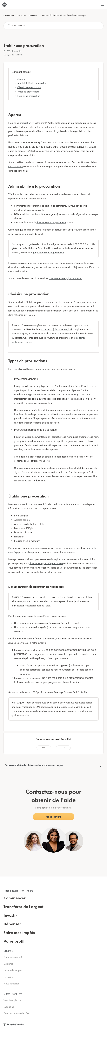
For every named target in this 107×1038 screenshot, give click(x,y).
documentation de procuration (51, 222)
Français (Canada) (15, 1024)
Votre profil (21, 15)
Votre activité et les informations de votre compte (64, 15)
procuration (25, 122)
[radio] (43, 747)
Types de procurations (28, 91)
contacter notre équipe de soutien (65, 278)
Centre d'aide (9, 15)
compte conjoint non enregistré (56, 329)
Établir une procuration (28, 95)
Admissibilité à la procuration (31, 83)
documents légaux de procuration (46, 563)
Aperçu (21, 79)
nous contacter (15, 166)
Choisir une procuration (29, 87)
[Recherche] (53, 25)
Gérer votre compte (37, 15)
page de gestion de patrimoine (48, 252)
